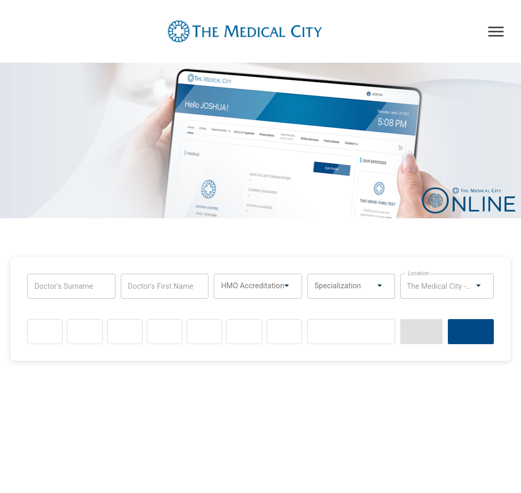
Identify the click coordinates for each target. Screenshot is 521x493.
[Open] (285, 285)
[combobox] (255, 286)
